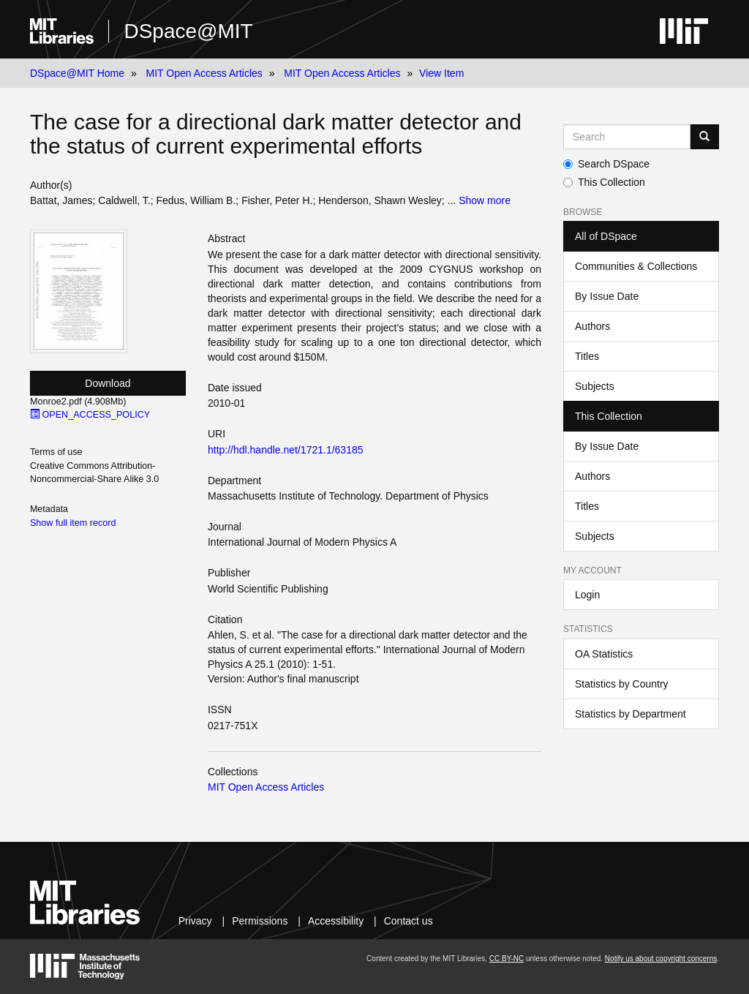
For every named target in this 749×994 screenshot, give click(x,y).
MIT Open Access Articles (204, 73)
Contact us (408, 921)
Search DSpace (606, 164)
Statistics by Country (622, 684)
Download (107, 383)
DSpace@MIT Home (77, 73)
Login (587, 594)
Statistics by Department (630, 714)
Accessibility (336, 921)
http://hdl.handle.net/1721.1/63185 (286, 450)
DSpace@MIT (188, 31)
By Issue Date (607, 296)
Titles (587, 356)
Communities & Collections (636, 266)
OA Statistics (604, 654)
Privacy (195, 921)
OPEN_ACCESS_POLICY (90, 415)
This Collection (604, 182)
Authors (592, 326)
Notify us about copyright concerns (661, 959)
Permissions (259, 921)
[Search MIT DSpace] (626, 136)
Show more (485, 200)
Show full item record (73, 523)
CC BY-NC (506, 959)
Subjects (594, 386)
